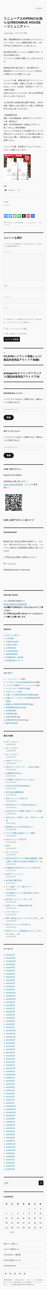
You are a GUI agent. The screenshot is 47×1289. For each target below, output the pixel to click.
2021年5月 (10, 1090)
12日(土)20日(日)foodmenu (18, 786)
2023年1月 (10, 1027)
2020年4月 (10, 1131)
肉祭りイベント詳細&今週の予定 (19, 905)
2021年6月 (10, 1087)
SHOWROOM (11, 654)
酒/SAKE (9, 723)
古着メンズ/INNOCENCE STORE (19, 695)
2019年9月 (10, 1153)
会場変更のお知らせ (14, 773)
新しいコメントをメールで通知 (16, 329)
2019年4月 (10, 1169)
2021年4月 (10, 1093)
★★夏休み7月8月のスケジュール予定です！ (24, 868)
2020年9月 (10, 1115)
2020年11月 (11, 1109)
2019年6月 (10, 1163)
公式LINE (10, 638)
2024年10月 (11, 961)
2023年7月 (10, 1008)
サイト (6, 308)
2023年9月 (10, 1002)
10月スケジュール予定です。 (17, 798)
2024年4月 (10, 980)
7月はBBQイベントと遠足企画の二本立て (22, 893)
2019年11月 (10, 1147)
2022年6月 (10, 1049)
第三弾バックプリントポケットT (19, 899)
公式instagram (12, 641)
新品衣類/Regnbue (14, 707)
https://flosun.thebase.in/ (15, 604)
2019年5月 (10, 1166)
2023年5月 (10, 1015)
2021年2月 (10, 1100)
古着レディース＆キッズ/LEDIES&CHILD (23, 698)
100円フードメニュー (14, 874)
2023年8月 (10, 1005)
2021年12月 (11, 1068)
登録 (9, 417)
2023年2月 (10, 1024)
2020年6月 (10, 1125)
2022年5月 (10, 1052)
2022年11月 (11, 1033)
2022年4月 (10, 1055)
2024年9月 (10, 964)
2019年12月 (11, 1144)
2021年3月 (10, 1096)
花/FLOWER (11, 717)
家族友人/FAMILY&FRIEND (17, 704)
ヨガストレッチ (12, 691)
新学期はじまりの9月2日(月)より (19, 827)
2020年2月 (10, 1137)
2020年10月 (11, 1112)
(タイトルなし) (12, 742)
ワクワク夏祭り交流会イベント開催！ (21, 833)
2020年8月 (10, 1119)
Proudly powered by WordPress (22, 1285)
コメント (8, 252)
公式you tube (11, 645)
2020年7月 (10, 1122)
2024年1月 (10, 989)
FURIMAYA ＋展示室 (14, 657)
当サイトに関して (13, 635)
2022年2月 (10, 1062)
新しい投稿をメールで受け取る (16, 334)
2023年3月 (10, 1021)
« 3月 (11, 1232)
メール (7, 297)
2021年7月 (10, 1084)
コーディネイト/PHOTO (16, 688)
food (8, 846)
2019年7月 (10, 1159)
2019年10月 (11, 1150)
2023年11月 (10, 996)
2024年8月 (10, 967)
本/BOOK (10, 714)
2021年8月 (10, 1081)
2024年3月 (10, 983)
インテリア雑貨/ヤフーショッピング (20, 685)
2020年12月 (11, 1106)
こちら (13, 563)
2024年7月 (10, 970)
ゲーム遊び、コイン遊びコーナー (19, 886)
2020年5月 (10, 1128)
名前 (6, 286)
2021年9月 (10, 1078)
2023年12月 (11, 992)
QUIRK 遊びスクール (14, 660)
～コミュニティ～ (31, 222)
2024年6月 (10, 974)
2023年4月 (10, 1018)
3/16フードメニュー (14, 760)
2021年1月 (10, 1103)
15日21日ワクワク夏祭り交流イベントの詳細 (24, 811)
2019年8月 (10, 1156)
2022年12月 (11, 1030)
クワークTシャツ (13, 912)
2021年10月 (11, 1074)
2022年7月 (10, 1046)
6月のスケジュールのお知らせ (18, 924)
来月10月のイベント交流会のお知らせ (21, 805)
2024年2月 (10, 986)
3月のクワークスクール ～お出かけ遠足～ (23, 767)
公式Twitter (11, 648)
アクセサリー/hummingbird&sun (20, 682)
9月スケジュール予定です (16, 839)
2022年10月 (11, 1037)
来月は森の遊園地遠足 (15, 792)
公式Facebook (12, 651)
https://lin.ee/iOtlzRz (13, 484)
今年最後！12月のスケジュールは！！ (21, 779)
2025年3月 (10, 955)
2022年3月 (10, 1059)
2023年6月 (10, 1011)
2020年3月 (10, 1134)
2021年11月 (10, 1071)
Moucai (9, 222)
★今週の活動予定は (14, 880)
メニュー (39, 8)
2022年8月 (10, 1043)
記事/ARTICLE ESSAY (15, 720)
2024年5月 (10, 977)
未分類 (8, 710)
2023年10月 (11, 999)
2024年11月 (11, 958)
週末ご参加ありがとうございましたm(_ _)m (24, 918)
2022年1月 (10, 1065)
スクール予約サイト (12, 1249)
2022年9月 (10, 1040)
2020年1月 (10, 1141)
